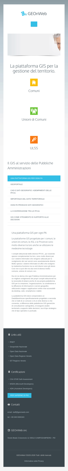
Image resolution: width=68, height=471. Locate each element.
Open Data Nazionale (18, 351)
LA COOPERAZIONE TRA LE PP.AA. (25, 211)
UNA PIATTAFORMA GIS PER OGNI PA (26, 178)
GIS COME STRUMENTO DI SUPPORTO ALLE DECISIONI (30, 218)
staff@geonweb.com (21, 412)
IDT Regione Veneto (18, 361)
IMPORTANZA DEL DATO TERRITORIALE (28, 199)
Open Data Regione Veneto (21, 356)
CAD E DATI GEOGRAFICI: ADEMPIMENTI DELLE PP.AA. (31, 191)
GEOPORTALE (17, 184)
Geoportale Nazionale (18, 347)
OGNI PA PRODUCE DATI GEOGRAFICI (27, 205)
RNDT (12, 342)
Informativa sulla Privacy (34, 461)
